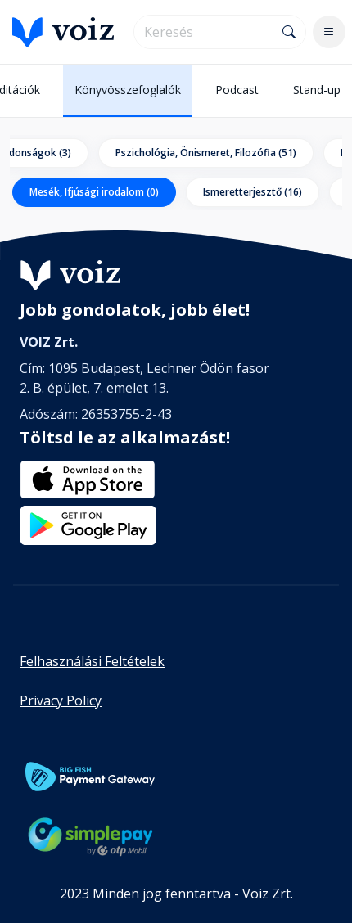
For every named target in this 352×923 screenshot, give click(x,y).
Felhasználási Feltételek (92, 661)
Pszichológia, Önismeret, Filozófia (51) (205, 153)
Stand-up (317, 89)
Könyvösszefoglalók (127, 89)
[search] (203, 32)
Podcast (237, 89)
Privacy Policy (61, 700)
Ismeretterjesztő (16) (252, 192)
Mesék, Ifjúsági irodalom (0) (94, 192)
